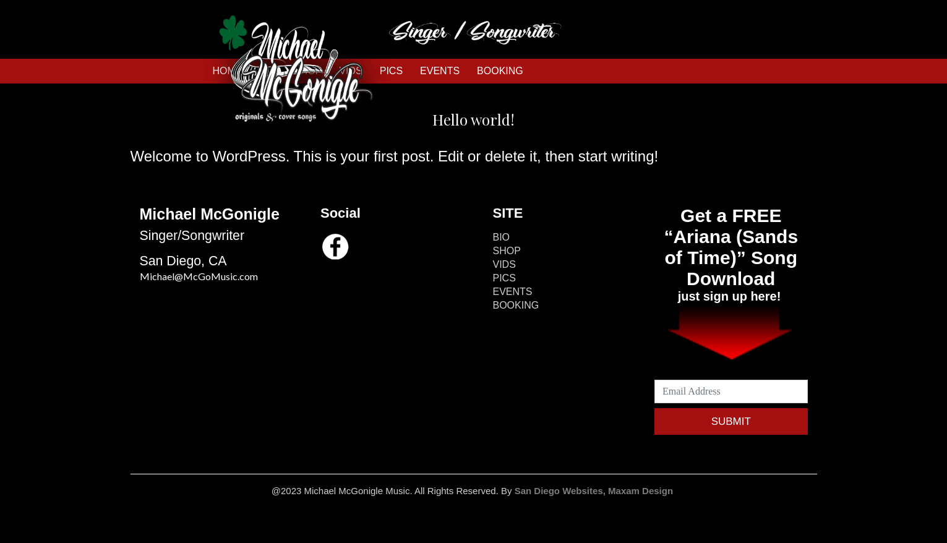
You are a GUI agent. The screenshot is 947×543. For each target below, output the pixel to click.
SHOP (507, 251)
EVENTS (440, 71)
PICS (504, 278)
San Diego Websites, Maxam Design (595, 490)
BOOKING (500, 71)
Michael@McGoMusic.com (199, 276)
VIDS (504, 264)
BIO (501, 237)
